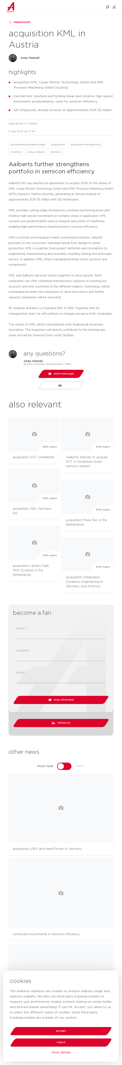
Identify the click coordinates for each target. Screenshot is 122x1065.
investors (16, 152)
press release (36, 152)
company (22, 650)
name (21, 629)
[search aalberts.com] (108, 7)
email (20, 673)
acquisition (58, 144)
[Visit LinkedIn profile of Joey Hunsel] (61, 385)
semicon (56, 152)
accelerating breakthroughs (28, 144)
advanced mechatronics (86, 144)
